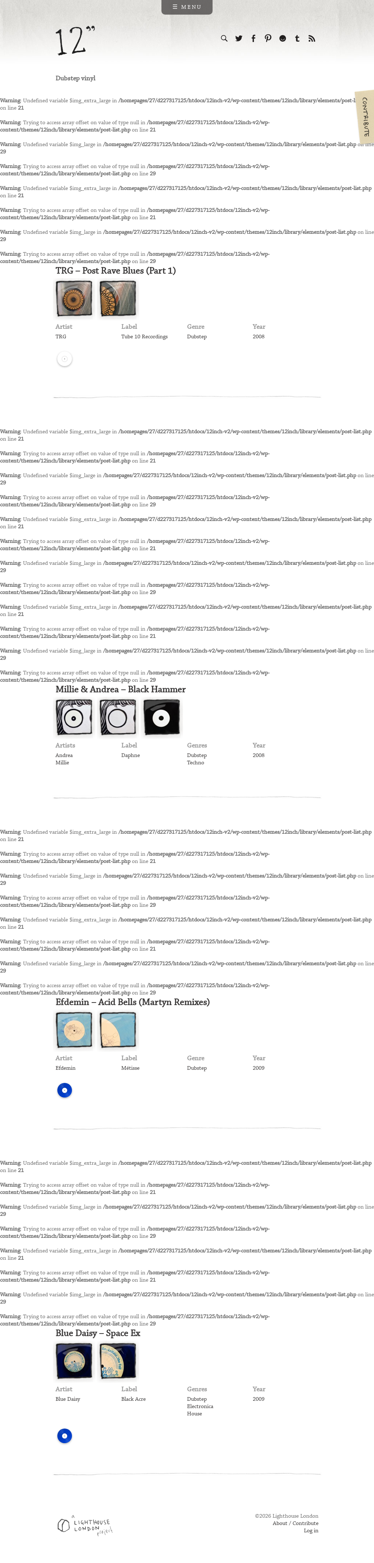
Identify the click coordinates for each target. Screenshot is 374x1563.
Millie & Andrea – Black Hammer (121, 690)
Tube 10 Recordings (144, 337)
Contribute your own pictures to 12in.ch (364, 117)
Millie (62, 763)
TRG (61, 337)
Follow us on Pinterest (268, 38)
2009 (258, 1068)
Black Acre (133, 1399)
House (194, 1414)
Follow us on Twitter (238, 38)
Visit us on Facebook (253, 38)
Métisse (130, 1068)
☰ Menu (187, 7)
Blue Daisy (68, 1399)
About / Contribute (295, 1523)
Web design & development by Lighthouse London (88, 1527)
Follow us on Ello (282, 38)
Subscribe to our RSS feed (311, 38)
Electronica (200, 1406)
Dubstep (197, 337)
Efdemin (66, 1068)
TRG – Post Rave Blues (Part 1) (116, 271)
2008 (258, 337)
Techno (195, 763)
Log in (311, 1531)
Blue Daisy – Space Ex (98, 1333)
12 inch (75, 41)
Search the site (224, 38)
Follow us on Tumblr (297, 38)
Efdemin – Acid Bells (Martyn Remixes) (133, 1002)
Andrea (64, 755)
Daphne (130, 755)
